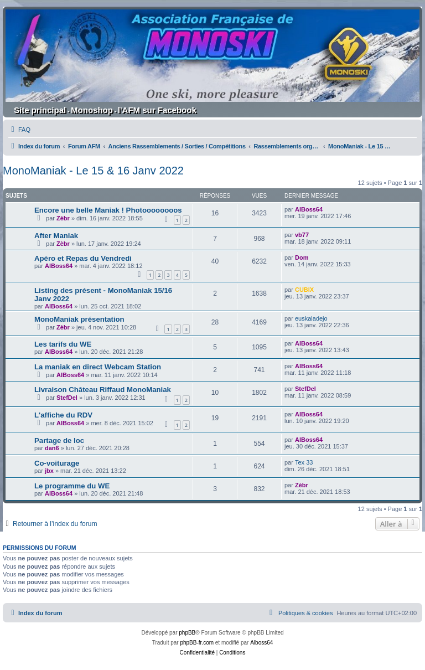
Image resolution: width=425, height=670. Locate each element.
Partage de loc (59, 440)
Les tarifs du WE (62, 344)
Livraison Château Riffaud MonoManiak (102, 389)
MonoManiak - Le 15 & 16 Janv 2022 (93, 170)
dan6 (52, 448)
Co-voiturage (56, 463)
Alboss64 (261, 643)
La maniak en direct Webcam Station (97, 367)
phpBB (187, 633)
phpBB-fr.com (197, 643)
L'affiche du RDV (63, 415)
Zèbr (63, 218)
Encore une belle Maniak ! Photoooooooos (108, 210)
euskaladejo (311, 318)
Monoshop (92, 110)
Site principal (40, 110)
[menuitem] (19, 129)
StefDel (66, 397)
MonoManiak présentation (79, 319)
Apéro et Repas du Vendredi (83, 258)
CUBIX (304, 289)
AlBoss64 (309, 209)
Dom (301, 257)
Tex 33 (304, 462)
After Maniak (56, 235)
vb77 (302, 234)
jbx (49, 470)
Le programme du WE (72, 486)
